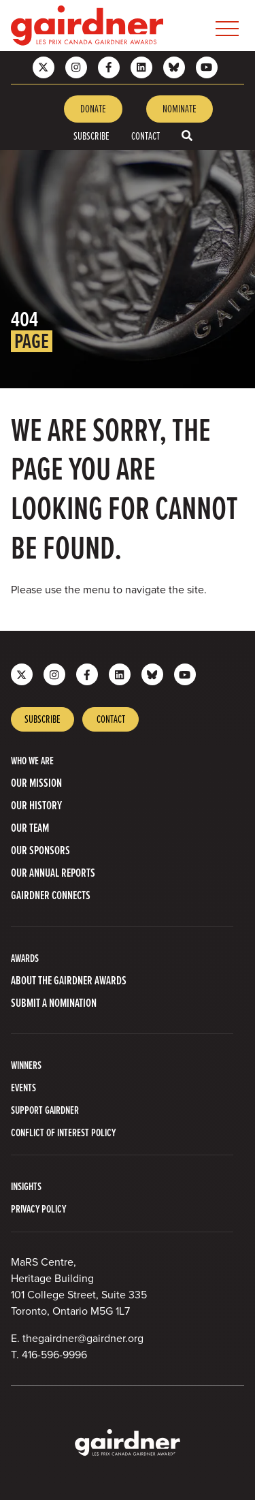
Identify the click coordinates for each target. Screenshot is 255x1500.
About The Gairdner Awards (68, 980)
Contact (145, 136)
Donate (93, 108)
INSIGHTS (26, 1186)
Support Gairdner (45, 1110)
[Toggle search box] (187, 136)
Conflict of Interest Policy (63, 1132)
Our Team (30, 828)
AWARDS (25, 958)
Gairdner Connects (50, 895)
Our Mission (36, 783)
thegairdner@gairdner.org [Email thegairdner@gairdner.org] (82, 1338)
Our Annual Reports (53, 873)
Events (23, 1087)
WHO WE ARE (32, 760)
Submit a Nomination (54, 1003)
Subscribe (91, 136)
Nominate (180, 108)
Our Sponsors (40, 850)
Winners (26, 1065)
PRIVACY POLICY (38, 1209)
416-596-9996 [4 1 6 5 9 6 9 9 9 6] (54, 1354)
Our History (36, 805)
